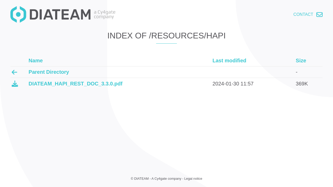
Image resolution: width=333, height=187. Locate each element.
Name (36, 60)
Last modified (229, 60)
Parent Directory (49, 72)
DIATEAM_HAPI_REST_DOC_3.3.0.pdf (76, 83)
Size (301, 60)
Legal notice (193, 179)
